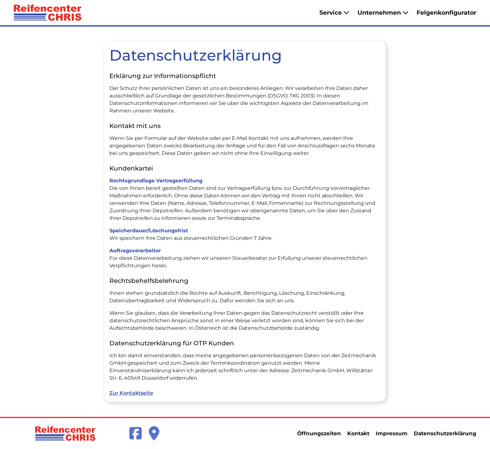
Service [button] (334, 12)
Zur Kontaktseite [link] (131, 393)
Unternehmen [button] (383, 12)
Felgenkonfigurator (446, 12)
